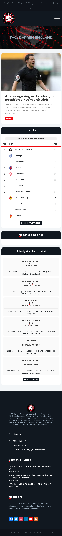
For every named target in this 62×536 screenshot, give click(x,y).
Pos (4, 144)
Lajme (9, 118)
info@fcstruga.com (44, 3)
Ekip (11, 144)
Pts (55, 144)
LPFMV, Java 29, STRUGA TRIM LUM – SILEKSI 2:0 (30, 484)
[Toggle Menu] (57, 18)
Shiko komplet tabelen (31, 223)
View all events (31, 380)
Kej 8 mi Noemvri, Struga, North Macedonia (19, 3)
